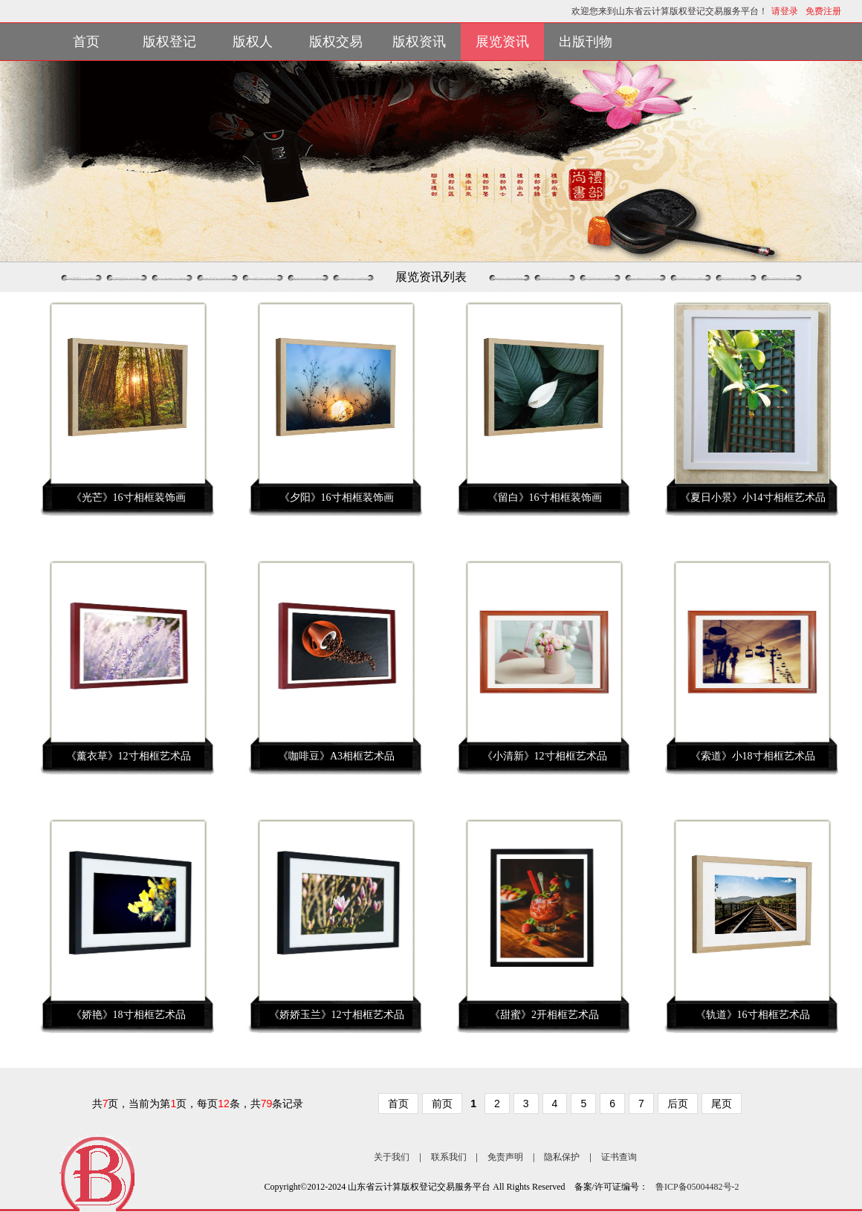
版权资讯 (419, 41)
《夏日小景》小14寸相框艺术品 (753, 497)
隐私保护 (562, 1157)
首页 (86, 41)
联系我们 (449, 1157)
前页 (442, 1103)
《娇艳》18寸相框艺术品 (128, 1014)
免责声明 (505, 1157)
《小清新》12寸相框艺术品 (544, 756)
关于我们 (391, 1157)
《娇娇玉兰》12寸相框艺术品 (336, 1014)
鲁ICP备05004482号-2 (697, 1187)
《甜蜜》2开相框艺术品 (544, 1014)
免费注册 (823, 11)
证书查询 (619, 1157)
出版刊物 (585, 41)
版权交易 (336, 41)
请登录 (784, 11)
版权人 (253, 41)
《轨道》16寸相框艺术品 (753, 1014)
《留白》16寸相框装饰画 (544, 497)
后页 (677, 1103)
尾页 (721, 1103)
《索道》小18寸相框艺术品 (752, 756)
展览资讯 (502, 41)
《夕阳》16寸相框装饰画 (336, 497)
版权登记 (169, 41)
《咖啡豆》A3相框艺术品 (336, 756)
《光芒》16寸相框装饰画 (128, 497)
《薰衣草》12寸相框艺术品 (128, 756)
